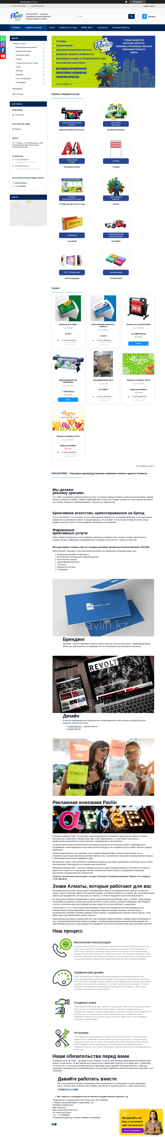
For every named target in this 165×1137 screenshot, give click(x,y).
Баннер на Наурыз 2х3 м (138, 343)
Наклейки (103, 204)
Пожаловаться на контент (87, 1133)
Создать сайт (25, 2)
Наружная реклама (103, 130)
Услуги (139, 167)
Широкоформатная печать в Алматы (20, 1114)
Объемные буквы (139, 130)
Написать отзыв (68, 28)
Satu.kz (93, 1131)
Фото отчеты (17, 94)
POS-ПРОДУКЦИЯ (139, 204)
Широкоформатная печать (67, 130)
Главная (16, 28)
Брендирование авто (103, 343)
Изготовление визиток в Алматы (103, 288)
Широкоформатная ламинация (68, 344)
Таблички (67, 204)
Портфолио (17, 89)
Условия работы (120, 28)
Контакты (103, 28)
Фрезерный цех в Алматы (15, 1121)
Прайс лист (87, 28)
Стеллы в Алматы (52, 1121)
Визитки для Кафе (68, 287)
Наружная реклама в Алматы (17, 1111)
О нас (52, 28)
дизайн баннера (74, 689)
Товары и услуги (33, 28)
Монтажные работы (93, 1111)
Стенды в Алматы (52, 1117)
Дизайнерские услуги (93, 1114)
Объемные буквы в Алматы (56, 1111)
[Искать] (131, 16)
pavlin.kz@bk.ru (21, 183)
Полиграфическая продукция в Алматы (21, 1117)
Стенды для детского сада (103, 167)
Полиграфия (68, 241)
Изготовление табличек (94, 1121)
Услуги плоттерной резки (138, 287)
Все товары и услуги (145, 429)
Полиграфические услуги (95, 1117)
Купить (138, 306)
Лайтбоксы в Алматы (53, 1114)
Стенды (67, 167)
